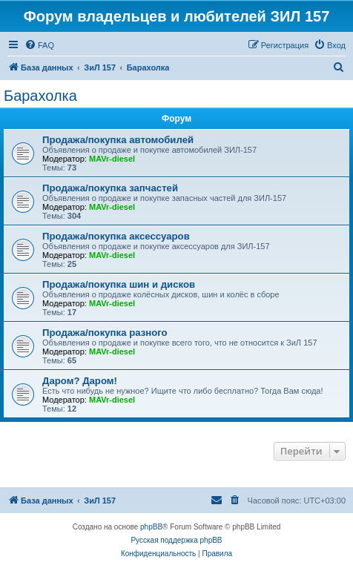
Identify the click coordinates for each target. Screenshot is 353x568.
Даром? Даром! (79, 380)
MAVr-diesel (112, 158)
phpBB (151, 527)
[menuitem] (39, 45)
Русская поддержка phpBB (176, 540)
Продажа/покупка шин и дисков (118, 284)
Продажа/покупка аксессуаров (116, 236)
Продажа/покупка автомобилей (118, 139)
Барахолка (40, 95)
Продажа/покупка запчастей (110, 188)
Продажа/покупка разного (105, 332)
